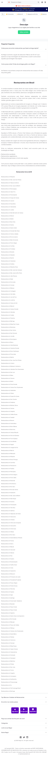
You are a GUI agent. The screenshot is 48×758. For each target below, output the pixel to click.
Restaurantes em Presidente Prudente (11, 580)
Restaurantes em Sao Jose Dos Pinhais (11, 360)
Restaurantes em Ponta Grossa (9, 586)
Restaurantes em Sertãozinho (9, 679)
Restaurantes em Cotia (7, 568)
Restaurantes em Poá (6, 556)
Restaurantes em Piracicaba (8, 354)
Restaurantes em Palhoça (7, 628)
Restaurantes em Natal (7, 279)
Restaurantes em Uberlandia (8, 207)
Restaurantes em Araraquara (8, 676)
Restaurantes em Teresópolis (8, 504)
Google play (24, 710)
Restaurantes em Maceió (7, 306)
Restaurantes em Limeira (7, 363)
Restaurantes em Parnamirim (8, 465)
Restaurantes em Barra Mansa (9, 426)
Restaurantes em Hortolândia (8, 441)
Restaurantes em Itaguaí (7, 444)
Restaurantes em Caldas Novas (9, 414)
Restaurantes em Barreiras (8, 429)
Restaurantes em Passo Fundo (9, 607)
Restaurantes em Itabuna (7, 553)
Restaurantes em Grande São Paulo (10, 231)
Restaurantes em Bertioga (8, 691)
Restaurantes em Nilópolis (8, 456)
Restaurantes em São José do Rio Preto (11, 273)
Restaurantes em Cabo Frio (8, 192)
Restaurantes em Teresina (8, 318)
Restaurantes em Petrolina (8, 589)
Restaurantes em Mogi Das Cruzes (10, 324)
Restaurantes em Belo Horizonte (9, 240)
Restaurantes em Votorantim (8, 526)
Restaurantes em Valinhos (8, 510)
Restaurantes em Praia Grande (9, 384)
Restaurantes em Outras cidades (9, 234)
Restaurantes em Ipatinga (7, 598)
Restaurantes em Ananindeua (8, 423)
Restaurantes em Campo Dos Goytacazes (12, 387)
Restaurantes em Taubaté (7, 417)
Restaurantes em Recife (7, 258)
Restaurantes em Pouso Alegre (9, 583)
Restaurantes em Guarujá (7, 643)
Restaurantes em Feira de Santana (10, 435)
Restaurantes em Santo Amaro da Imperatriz (12, 616)
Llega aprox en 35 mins (32, 14)
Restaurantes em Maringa (8, 321)
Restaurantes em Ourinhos (8, 462)
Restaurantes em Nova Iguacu (9, 339)
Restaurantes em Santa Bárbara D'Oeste (11, 538)
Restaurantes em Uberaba (8, 312)
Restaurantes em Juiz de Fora (9, 297)
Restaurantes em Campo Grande (9, 309)
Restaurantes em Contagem (8, 291)
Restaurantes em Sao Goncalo (9, 333)
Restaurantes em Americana (8, 529)
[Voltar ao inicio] (24, 32)
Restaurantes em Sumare (7, 501)
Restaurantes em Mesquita (8, 453)
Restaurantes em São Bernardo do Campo (12, 213)
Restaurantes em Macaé (7, 547)
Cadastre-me (25, 8)
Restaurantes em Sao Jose (8, 667)
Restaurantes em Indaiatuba (8, 390)
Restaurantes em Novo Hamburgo (10, 351)
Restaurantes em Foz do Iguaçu (9, 438)
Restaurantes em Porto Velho (8, 477)
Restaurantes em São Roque (8, 498)
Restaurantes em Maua (7, 375)
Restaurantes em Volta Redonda (9, 345)
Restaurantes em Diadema (8, 402)
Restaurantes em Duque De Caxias (10, 396)
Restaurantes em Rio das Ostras (9, 489)
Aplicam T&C (31, 10)
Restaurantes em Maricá (7, 450)
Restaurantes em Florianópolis (9, 195)
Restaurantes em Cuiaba (7, 315)
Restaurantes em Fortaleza (8, 249)
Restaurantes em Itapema (8, 613)
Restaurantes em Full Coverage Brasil (11, 688)
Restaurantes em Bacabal (7, 604)
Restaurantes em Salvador (8, 255)
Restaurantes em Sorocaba (8, 282)
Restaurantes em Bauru (7, 342)
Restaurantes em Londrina (8, 300)
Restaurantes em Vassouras (8, 516)
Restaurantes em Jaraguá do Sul (9, 447)
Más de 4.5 (20, 14)
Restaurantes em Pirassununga (9, 682)
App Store (15, 710)
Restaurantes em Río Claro (8, 486)
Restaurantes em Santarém (8, 492)
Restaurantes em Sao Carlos (8, 330)
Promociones (10, 14)
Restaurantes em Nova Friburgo (9, 459)
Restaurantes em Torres (7, 670)
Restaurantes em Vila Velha (8, 294)
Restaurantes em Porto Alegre (9, 243)
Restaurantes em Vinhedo (8, 519)
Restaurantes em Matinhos (8, 661)
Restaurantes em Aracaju (7, 285)
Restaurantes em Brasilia (7, 252)
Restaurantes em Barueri (7, 420)
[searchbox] (23, 2)
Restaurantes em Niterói (7, 216)
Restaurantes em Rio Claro (8, 535)
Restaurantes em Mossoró (8, 574)
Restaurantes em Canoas (7, 408)
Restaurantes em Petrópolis (8, 471)
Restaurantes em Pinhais (7, 664)
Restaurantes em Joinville (7, 336)
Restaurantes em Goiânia (7, 264)
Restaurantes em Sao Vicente (9, 399)
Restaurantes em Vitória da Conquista (11, 523)
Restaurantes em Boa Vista (8, 222)
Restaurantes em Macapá (7, 622)
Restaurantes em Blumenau (8, 327)
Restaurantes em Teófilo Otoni (9, 565)
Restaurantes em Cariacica (8, 640)
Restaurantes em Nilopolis (8, 177)
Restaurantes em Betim (7, 381)
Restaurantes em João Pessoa (9, 276)
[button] (24, 6)
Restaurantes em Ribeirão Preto (9, 267)
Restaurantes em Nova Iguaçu (9, 189)
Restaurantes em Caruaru (7, 378)
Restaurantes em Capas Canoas (9, 649)
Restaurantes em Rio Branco (8, 483)
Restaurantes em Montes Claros (9, 405)
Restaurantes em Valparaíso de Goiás (11, 513)
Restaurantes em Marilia (7, 357)
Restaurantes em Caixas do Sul (9, 303)
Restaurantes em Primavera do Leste (10, 577)
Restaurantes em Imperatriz (8, 571)
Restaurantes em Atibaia (7, 532)
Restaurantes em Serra (7, 544)
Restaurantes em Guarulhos (8, 204)
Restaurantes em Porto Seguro (9, 474)
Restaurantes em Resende (8, 480)
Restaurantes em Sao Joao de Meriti (10, 186)
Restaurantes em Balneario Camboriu (11, 366)
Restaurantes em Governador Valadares (11, 601)
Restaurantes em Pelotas (7, 637)
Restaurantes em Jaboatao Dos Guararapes (12, 369)
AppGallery (33, 710)
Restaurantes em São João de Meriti (10, 495)
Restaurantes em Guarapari (8, 658)
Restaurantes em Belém (7, 219)
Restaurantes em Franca (7, 541)
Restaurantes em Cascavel (8, 550)
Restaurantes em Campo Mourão (9, 432)
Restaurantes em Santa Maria (8, 634)
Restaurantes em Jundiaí (7, 210)
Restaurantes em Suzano (7, 559)
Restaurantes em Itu (6, 685)
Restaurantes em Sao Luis (8, 372)
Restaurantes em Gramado (8, 655)
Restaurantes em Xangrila (8, 673)
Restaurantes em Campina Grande (10, 348)
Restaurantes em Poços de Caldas (10, 625)
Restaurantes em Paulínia (7, 468)
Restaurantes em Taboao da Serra (10, 183)
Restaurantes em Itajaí (7, 595)
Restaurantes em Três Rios (8, 507)
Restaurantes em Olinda (7, 393)
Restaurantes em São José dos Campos (11, 270)
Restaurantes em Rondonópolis (9, 562)
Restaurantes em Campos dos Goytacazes (12, 631)
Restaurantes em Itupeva (7, 592)
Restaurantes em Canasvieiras (9, 652)
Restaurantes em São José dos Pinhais (11, 180)
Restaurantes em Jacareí (7, 201)
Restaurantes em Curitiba (7, 246)
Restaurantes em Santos (7, 225)
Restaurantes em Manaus (7, 288)
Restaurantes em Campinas (8, 261)
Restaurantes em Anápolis (8, 411)
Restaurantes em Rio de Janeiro (9, 237)
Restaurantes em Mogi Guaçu (9, 646)
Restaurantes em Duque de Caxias (10, 198)
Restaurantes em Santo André (9, 228)
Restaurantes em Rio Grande (8, 619)
